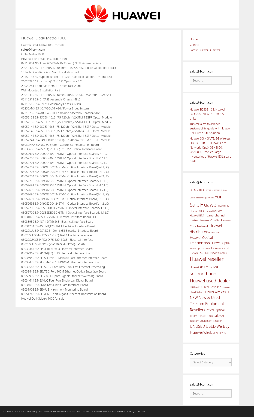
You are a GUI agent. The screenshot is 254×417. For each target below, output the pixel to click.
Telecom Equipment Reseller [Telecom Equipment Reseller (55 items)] (206, 320)
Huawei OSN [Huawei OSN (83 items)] (220, 248)
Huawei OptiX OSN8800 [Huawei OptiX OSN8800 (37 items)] (200, 248)
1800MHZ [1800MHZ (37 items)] (218, 190)
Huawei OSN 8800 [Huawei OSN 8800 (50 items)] (199, 252)
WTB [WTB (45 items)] (218, 332)
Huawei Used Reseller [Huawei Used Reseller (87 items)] (205, 287)
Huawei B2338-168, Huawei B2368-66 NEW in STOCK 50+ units (208, 114)
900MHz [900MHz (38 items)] (209, 190)
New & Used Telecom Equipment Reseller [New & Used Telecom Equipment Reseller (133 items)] (207, 303)
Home (194, 39)
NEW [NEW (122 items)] (194, 297)
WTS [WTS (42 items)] (224, 332)
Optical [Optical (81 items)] (209, 310)
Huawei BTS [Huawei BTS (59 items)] (197, 215)
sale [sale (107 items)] (216, 315)
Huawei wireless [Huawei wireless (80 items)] (215, 292)
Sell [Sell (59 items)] (222, 316)
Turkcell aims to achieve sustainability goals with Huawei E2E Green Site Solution (210, 128)
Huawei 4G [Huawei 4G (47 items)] (223, 205)
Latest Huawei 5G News (205, 50)
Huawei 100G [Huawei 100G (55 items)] (197, 211)
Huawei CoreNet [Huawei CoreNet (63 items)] (210, 220)
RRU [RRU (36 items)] (211, 316)
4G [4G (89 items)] (196, 190)
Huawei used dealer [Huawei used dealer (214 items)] (210, 281)
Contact (195, 45)
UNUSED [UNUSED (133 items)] (197, 326)
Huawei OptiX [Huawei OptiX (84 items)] (220, 243)
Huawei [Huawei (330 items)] (208, 204)
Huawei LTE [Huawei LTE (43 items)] (213, 232)
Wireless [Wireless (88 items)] (209, 332)
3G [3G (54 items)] (191, 190)
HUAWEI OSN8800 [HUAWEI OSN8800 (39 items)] (218, 253)
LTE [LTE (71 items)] (228, 292)
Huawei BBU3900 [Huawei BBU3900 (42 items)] (214, 211)
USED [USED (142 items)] (211, 326)
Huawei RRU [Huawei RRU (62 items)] (197, 267)
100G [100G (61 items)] (202, 190)
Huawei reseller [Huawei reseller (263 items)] (206, 259)
